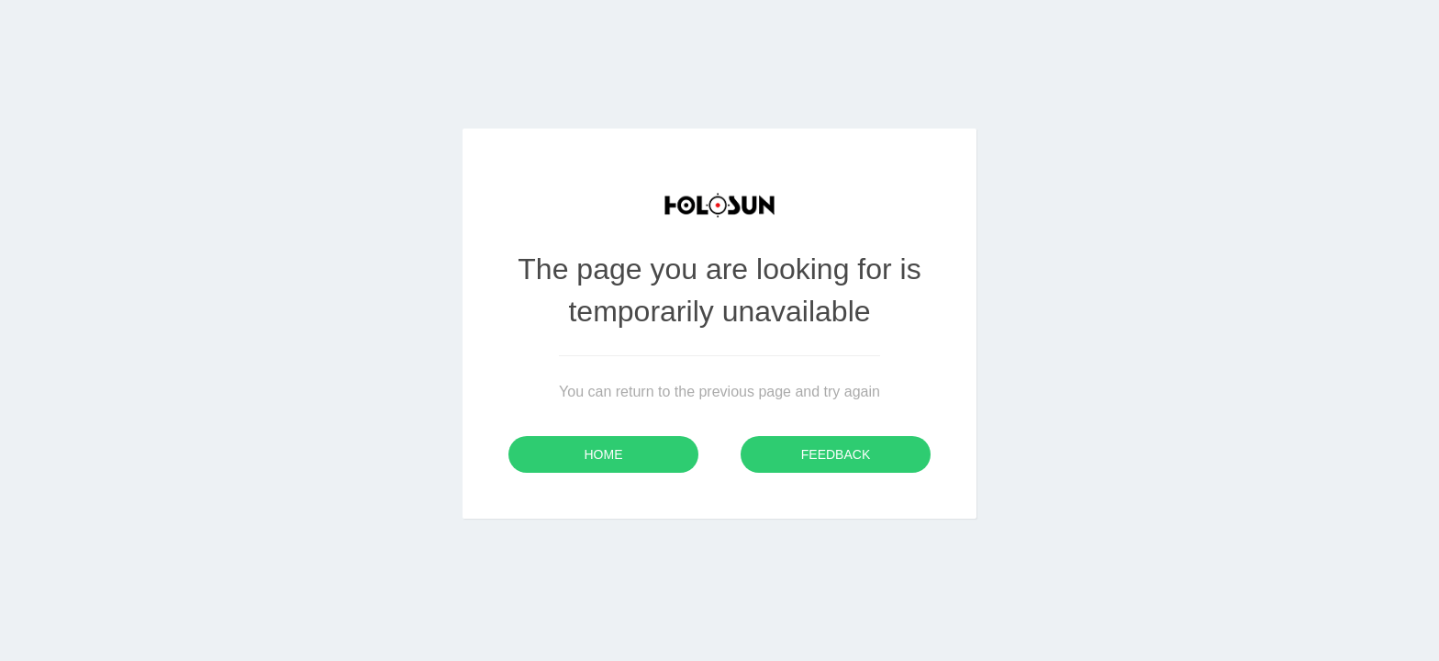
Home (604, 454)
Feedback (835, 454)
